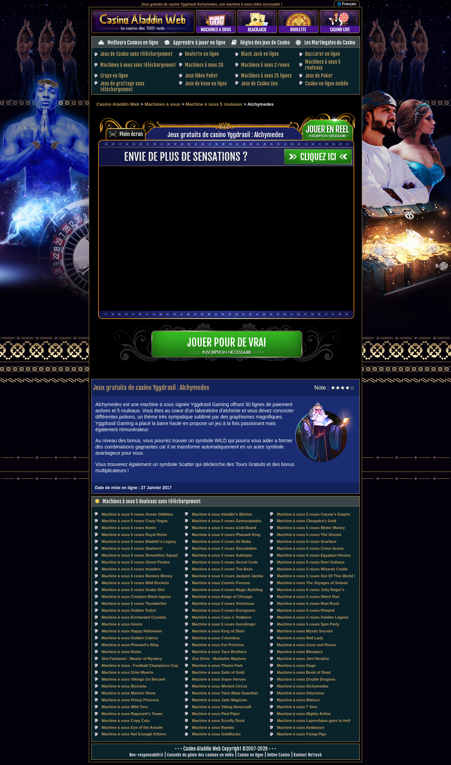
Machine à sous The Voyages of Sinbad (312, 583)
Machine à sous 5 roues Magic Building (227, 590)
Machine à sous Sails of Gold (218, 672)
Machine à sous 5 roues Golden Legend (312, 617)
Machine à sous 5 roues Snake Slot (133, 590)
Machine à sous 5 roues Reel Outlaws (310, 562)
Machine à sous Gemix (122, 624)
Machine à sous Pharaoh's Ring (130, 645)
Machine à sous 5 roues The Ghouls (309, 535)
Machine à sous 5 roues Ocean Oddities (137, 514)
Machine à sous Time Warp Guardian (225, 693)
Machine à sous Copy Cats (125, 721)
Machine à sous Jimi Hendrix (303, 659)
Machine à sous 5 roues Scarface (306, 541)
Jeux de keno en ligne (206, 83)
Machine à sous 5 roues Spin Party (308, 624)
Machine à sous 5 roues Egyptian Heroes (313, 555)
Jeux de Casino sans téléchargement (136, 54)
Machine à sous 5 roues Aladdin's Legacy (139, 541)
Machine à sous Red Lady (300, 638)
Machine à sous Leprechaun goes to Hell (313, 721)
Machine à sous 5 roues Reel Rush (308, 603)
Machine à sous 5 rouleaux (215, 104)
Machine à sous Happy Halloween (132, 631)
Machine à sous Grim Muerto (127, 672)
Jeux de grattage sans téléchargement (122, 86)
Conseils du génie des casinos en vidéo (200, 754)
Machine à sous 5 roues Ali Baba (221, 541)
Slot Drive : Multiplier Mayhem (219, 659)
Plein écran (131, 134)
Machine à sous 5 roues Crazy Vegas (135, 521)
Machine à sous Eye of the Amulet (132, 727)
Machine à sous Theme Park (217, 665)
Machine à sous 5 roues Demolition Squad (140, 555)
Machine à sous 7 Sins (297, 707)
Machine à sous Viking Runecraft (221, 707)
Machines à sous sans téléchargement (138, 65)
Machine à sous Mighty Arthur (304, 714)
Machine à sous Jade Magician (219, 700)
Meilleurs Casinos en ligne (132, 42)
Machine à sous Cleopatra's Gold (306, 521)
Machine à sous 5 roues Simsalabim (224, 548)
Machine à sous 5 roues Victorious (223, 603)
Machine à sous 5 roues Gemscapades (227, 521)
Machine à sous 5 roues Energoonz (223, 610)
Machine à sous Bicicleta (124, 686)
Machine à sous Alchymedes (302, 686)
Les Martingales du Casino (329, 42)
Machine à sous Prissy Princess (130, 700)
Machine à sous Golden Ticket (129, 610)
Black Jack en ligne (260, 54)
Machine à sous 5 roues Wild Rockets (135, 583)
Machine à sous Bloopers (300, 652)
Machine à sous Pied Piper (216, 714)
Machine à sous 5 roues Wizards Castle (312, 569)
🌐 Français (346, 4)
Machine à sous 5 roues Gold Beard (224, 528)
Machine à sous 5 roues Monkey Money (137, 576)
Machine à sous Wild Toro (125, 707)
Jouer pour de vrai (226, 342)
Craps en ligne (114, 76)
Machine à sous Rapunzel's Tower (132, 714)
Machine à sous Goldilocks (216, 734)
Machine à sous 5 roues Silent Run (308, 597)
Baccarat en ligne (322, 54)
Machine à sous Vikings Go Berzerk (134, 679)
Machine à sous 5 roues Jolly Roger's (310, 590)
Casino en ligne (250, 754)
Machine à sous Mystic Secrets (305, 631)
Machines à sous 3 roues (265, 65)
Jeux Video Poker (201, 76)
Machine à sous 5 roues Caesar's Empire (313, 514)
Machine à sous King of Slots (218, 631)
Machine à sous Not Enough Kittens (134, 734)
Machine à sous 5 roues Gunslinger (224, 624)
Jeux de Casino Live (259, 83)
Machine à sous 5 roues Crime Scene (310, 548)
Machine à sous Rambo (213, 727)
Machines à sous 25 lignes (266, 76)
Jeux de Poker (319, 76)
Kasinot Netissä (308, 754)
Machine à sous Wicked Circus (220, 686)
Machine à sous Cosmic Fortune (221, 583)
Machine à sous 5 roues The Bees (222, 569)
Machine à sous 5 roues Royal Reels (134, 535)
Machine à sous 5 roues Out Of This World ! (316, 576)
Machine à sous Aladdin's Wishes (222, 514)
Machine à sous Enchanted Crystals (134, 617)
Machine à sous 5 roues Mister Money (311, 528)
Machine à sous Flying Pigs (301, 734)
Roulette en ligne (202, 54)
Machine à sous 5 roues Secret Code (225, 562)
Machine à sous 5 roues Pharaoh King (226, 535)
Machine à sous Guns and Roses (306, 645)
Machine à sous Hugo (296, 665)
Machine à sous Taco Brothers (219, 652)
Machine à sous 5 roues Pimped (305, 610)
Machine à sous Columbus (216, 638)
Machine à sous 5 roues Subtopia (222, 555)
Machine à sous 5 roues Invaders (131, 569)
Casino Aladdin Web (117, 104)
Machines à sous (162, 104)
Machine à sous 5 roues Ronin (129, 528)
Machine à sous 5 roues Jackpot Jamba (227, 576)
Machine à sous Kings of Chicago (222, 597)
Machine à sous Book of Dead (304, 672)
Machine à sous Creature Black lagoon (136, 597)
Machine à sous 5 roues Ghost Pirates (136, 562)
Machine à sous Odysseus (300, 693)
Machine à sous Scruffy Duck (218, 721)
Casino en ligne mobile (326, 83)
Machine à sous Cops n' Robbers (222, 617)
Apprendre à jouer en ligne (199, 42)
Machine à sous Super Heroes (219, 679)
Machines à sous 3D (204, 65)
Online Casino (278, 754)
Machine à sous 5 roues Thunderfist (134, 603)
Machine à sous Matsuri (298, 700)
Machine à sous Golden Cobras (130, 638)
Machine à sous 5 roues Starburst (132, 548)
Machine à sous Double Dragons (306, 679)
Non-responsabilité (146, 754)
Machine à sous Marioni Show (128, 693)
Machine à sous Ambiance (300, 727)
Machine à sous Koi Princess (218, 645)
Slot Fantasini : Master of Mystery (132, 659)
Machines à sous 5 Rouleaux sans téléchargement (152, 501)
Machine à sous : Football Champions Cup (140, 665)
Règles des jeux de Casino (265, 42)
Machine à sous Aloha (121, 652)
